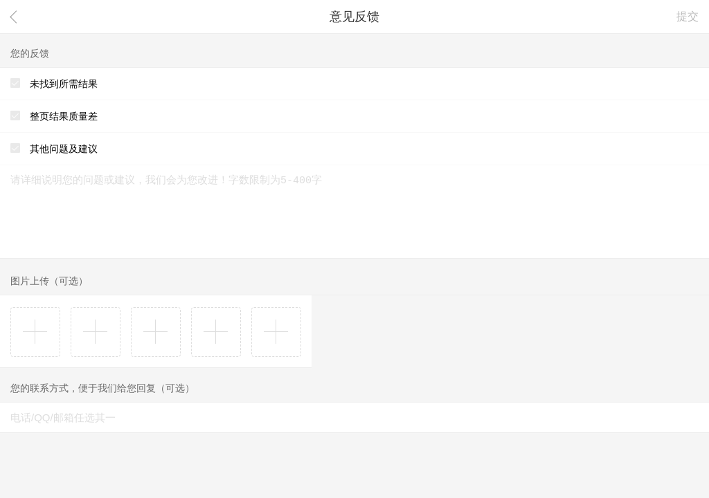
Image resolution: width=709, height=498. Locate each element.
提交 (687, 16)
